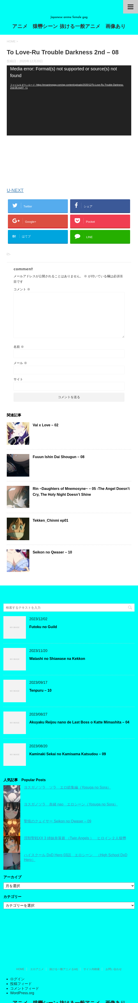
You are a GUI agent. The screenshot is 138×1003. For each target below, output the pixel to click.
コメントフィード (24, 955)
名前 (19, 347)
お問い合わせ (114, 936)
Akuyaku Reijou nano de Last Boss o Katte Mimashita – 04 (79, 722)
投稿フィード (21, 951)
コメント (22, 289)
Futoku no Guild (43, 627)
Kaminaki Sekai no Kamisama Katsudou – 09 (67, 754)
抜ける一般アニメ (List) (63, 936)
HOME (20, 936)
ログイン (17, 946)
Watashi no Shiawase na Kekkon (57, 659)
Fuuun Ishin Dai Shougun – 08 (58, 457)
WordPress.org (22, 960)
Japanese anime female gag (69, 979)
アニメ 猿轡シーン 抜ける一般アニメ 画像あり (69, 26)
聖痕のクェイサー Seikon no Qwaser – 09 (57, 821)
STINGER (69, 994)
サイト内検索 (91, 936)
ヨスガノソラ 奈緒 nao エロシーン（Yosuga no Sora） (71, 804)
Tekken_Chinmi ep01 (50, 520)
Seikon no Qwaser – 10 (52, 552)
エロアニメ (37, 936)
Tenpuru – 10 (40, 690)
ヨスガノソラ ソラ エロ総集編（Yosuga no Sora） (67, 787)
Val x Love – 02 (45, 425)
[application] (69, 100)
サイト (18, 379)
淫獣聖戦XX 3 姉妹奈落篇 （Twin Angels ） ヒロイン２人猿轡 (75, 838)
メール (20, 363)
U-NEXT (15, 190)
